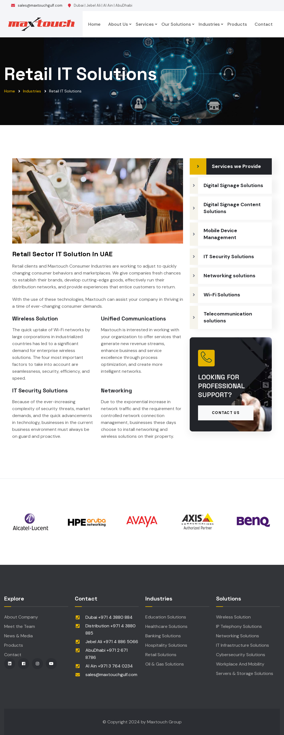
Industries (209, 24)
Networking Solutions (237, 636)
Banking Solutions (163, 636)
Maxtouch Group (164, 722)
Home (94, 24)
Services (145, 24)
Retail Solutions (160, 655)
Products (237, 24)
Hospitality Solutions (166, 645)
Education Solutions (165, 617)
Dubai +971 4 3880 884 (109, 617)
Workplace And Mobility (240, 664)
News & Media (18, 636)
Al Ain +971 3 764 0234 (109, 666)
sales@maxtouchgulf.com (40, 5)
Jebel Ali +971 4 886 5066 (111, 642)
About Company (21, 617)
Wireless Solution (233, 617)
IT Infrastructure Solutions (242, 645)
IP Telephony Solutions (239, 626)
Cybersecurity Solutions (240, 655)
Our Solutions (176, 24)
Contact (264, 24)
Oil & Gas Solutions (164, 664)
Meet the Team (19, 626)
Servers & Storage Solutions (244, 673)
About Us (118, 24)
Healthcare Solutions (166, 626)
